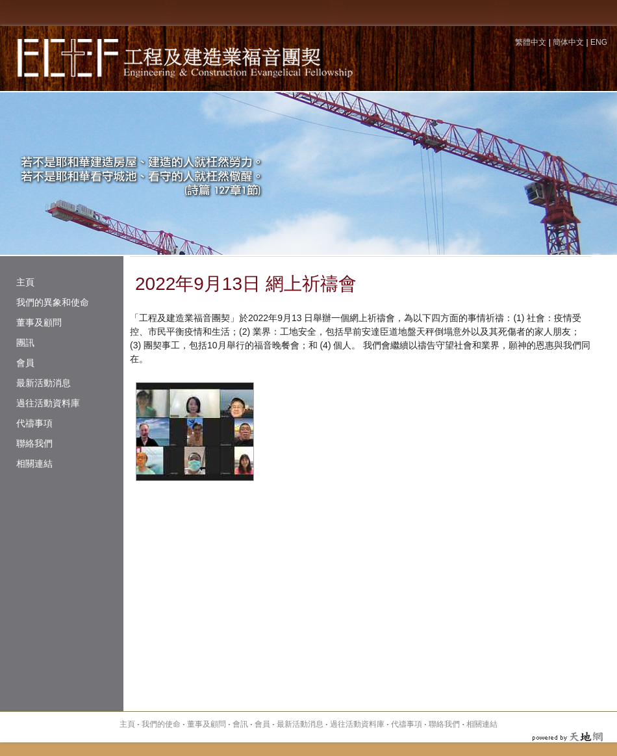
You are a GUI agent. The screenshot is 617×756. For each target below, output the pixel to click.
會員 (25, 363)
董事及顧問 (39, 322)
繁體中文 (530, 42)
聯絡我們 (34, 443)
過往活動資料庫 (48, 403)
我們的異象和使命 (52, 302)
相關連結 (34, 463)
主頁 (25, 282)
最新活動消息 (43, 383)
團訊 (25, 342)
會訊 (240, 724)
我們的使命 (161, 724)
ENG (598, 42)
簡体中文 (568, 42)
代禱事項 (34, 423)
